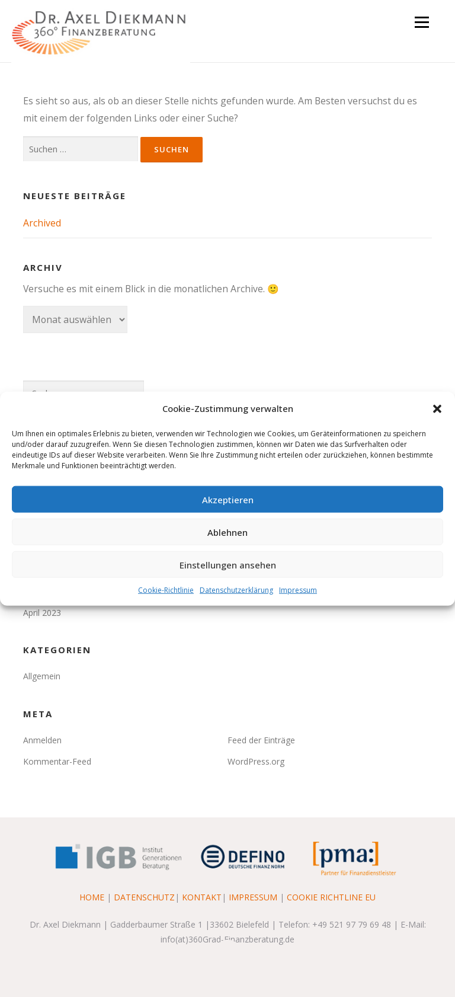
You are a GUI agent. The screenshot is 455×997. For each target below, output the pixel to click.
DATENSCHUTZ (144, 897)
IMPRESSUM (253, 897)
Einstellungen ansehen (228, 564)
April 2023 (42, 612)
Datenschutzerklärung (236, 590)
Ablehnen (227, 532)
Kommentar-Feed (57, 761)
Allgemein (41, 676)
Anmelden (42, 740)
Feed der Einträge (261, 740)
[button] (437, 408)
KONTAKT (202, 897)
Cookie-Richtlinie (166, 590)
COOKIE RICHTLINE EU (331, 897)
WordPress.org (256, 761)
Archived (42, 222)
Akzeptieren (228, 499)
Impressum (298, 590)
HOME (91, 897)
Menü (421, 21)
